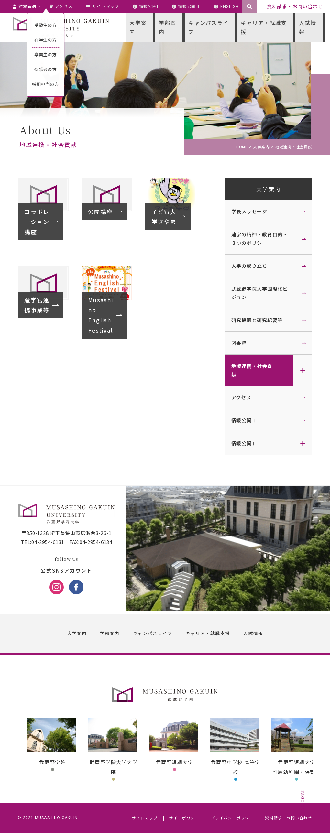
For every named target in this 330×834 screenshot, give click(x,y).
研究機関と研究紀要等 (255, 320)
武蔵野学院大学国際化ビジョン (258, 292)
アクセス (240, 397)
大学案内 (267, 189)
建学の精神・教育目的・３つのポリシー (258, 238)
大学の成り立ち (248, 265)
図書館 (237, 343)
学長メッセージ (248, 211)
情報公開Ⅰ (243, 420)
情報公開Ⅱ (243, 443)
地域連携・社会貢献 (250, 370)
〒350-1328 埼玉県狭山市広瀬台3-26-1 (68, 534)
